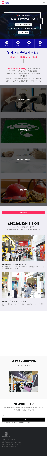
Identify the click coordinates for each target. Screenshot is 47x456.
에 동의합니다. (16, 422)
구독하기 (23, 420)
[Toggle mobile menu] (44, 2)
